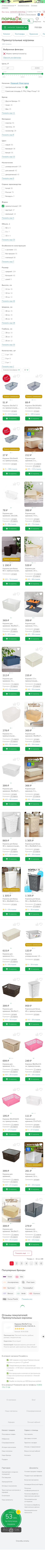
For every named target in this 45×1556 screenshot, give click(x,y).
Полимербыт (25, 1288)
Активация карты (23, 5)
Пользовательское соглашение (30, 1500)
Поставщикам (6, 1477)
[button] (15, 27)
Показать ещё (22, 1253)
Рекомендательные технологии (30, 1511)
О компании (6, 1496)
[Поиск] (29, 21)
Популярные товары (8, 1434)
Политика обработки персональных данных (31, 1495)
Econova (34, 1293)
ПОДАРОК (11, 1530)
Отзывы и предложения (32, 1447)
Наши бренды (6, 1455)
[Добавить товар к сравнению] (14, 376)
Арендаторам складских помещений (10, 1473)
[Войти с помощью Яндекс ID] (42, 14)
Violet (7, 1276)
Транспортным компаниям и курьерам (11, 1491)
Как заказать (28, 1434)
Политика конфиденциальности (31, 1489)
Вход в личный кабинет (32, 1451)
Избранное (5, 1439)
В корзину (11, 418)
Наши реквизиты (7, 1500)
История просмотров (9, 1447)
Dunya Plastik (10, 1299)
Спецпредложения (8, 1443)
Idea (19, 1276)
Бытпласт (9, 1288)
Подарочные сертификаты (33, 1476)
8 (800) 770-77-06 (34, 12)
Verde (20, 1293)
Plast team (28, 1282)
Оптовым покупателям (9, 1486)
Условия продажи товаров (33, 1471)
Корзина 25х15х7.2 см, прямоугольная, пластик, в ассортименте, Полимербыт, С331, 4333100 (25, 1325)
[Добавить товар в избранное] (18, 376)
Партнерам (6, 1468)
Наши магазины (7, 1451)
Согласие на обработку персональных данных (32, 1506)
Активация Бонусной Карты (33, 1484)
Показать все (27, 1299)
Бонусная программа (31, 1480)
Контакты (27, 1455)
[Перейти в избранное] (37, 20)
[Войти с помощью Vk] (39, 14)
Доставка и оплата (30, 1438)
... (31, 1263)
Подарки (5, 1459)
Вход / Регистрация (27, 14)
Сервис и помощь (31, 1430)
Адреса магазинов (9, 5)
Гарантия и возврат (30, 1443)
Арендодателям (7, 1482)
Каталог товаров (8, 1430)
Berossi (8, 1293)
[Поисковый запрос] (23, 21)
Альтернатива (10, 1282)
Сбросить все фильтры (12, 57)
